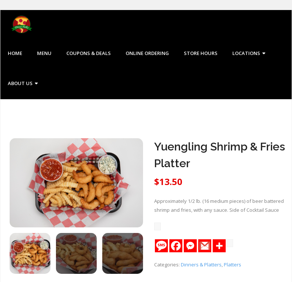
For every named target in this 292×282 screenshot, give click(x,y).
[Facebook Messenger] (190, 246)
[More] (219, 246)
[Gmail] (204, 246)
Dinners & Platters (201, 265)
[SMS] (161, 246)
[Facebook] (175, 246)
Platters (232, 265)
